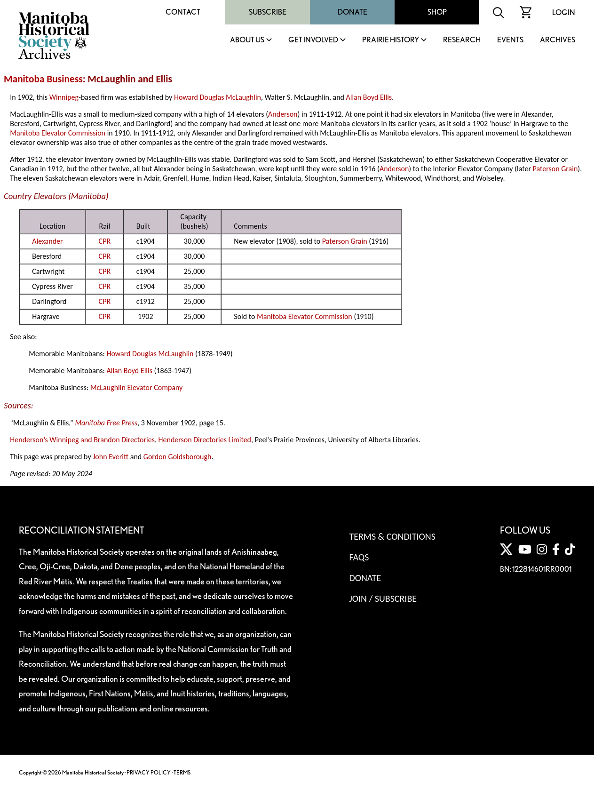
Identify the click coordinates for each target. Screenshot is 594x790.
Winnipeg (64, 97)
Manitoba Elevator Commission (57, 132)
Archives (557, 40)
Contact (183, 12)
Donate (352, 12)
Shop (437, 12)
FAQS (359, 557)
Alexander (47, 241)
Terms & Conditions (392, 536)
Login (563, 12)
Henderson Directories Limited (204, 439)
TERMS (182, 772)
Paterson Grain (555, 168)
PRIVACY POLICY (149, 772)
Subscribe (267, 12)
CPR (105, 241)
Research (462, 40)
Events (510, 40)
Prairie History (390, 40)
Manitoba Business (43, 79)
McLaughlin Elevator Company (136, 387)
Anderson (282, 114)
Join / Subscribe (383, 598)
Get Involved (313, 40)
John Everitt (110, 456)
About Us (247, 40)
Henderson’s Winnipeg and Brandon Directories (82, 439)
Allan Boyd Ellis (369, 97)
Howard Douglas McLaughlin (217, 97)
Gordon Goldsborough (177, 456)
